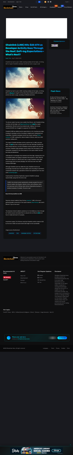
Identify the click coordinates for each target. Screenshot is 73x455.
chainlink (11, 233)
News (20, 7)
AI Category (43, 7)
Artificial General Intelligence (22, 312)
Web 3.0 (52, 312)
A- (37, 1)
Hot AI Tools (34, 7)
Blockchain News (11, 348)
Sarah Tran (8, 58)
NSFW (13, 312)
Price (26, 7)
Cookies (63, 348)
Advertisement (11, 1)
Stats (68, 348)
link (18, 233)
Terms (52, 348)
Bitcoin (32, 312)
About (4, 1)
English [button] (67, 1)
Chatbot (7, 277)
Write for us (23, 282)
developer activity (26, 233)
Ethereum (37, 312)
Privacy (58, 348)
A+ (41, 1)
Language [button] (45, 348)
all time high (37, 233)
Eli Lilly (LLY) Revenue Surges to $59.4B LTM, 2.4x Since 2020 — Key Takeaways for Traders (59, 98)
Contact (22, 280)
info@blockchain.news (24, 339)
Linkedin (40, 275)
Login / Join (18, 1)
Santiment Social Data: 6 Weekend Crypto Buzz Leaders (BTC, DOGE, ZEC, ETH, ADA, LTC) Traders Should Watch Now (58, 109)
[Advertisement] (36, 28)
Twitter (40, 277)
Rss (39, 282)
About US (22, 275)
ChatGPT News (7, 312)
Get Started (62, 337)
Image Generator (44, 312)
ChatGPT (5, 279)
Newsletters (42, 280)
